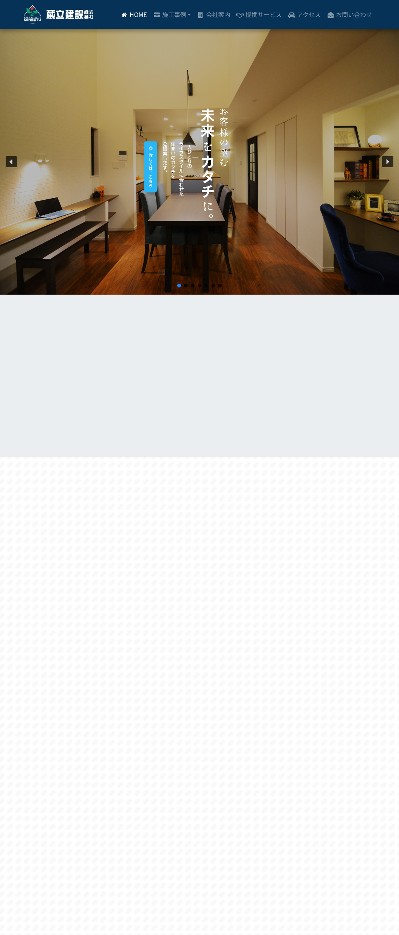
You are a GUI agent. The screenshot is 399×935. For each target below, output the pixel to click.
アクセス (304, 14)
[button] (11, 162)
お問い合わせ (349, 14)
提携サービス (258, 14)
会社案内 (213, 14)
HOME (134, 14)
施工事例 (169, 14)
